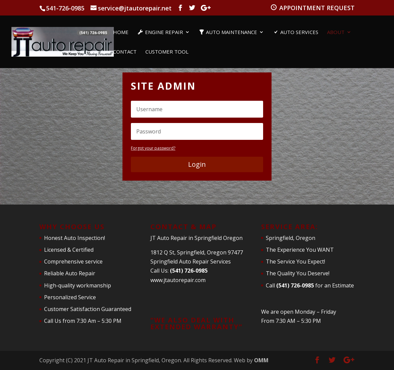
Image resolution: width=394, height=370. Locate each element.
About (336, 32)
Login (197, 164)
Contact (125, 52)
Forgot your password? (153, 148)
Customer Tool (166, 52)
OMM (261, 360)
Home (121, 32)
